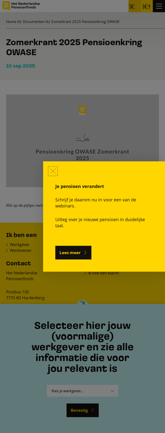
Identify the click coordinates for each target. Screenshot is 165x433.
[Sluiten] (53, 171)
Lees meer (70, 252)
